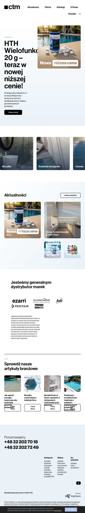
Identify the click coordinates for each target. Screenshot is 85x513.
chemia (47, 468)
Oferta (48, 7)
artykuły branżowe (61, 462)
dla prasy (60, 468)
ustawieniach (58, 510)
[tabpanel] (42, 70)
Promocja (8, 37)
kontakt (60, 474)
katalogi (74, 463)
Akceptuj (71, 509)
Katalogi (61, 7)
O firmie (74, 7)
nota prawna (62, 465)
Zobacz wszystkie (70, 195)
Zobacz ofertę (13, 112)
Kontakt (72, 13)
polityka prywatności (62, 471)
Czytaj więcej (13, 408)
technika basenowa (48, 471)
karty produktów (75, 466)
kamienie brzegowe (48, 464)
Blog (6, 359)
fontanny (47, 474)
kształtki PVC (49, 477)
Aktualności (33, 7)
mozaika (47, 461)
